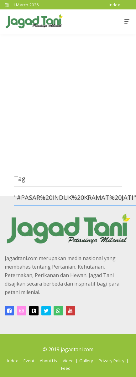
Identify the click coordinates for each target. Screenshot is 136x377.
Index (12, 360)
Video (68, 360)
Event (29, 360)
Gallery (86, 360)
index (114, 5)
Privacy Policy (111, 360)
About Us (48, 360)
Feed (66, 368)
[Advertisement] (59, 96)
